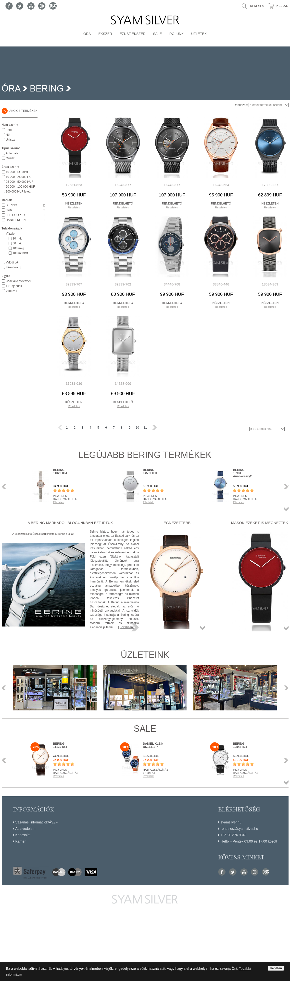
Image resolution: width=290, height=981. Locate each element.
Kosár (282, 6)
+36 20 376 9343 (234, 835)
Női (8, 135)
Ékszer (105, 34)
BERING (47, 88)
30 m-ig (18, 238)
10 (137, 427)
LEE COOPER (15, 215)
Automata (12, 153)
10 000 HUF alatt (17, 172)
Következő (285, 486)
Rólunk (176, 34)
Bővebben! (127, 627)
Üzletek (199, 34)
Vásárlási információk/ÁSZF (36, 822)
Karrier (20, 841)
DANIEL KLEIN (16, 220)
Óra (87, 34)
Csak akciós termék (19, 281)
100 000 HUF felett (18, 191)
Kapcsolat (22, 835)
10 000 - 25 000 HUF (19, 177)
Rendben (276, 968)
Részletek (74, 207)
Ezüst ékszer (133, 34)
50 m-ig (18, 243)
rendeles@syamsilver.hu (239, 829)
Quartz (10, 158)
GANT (10, 210)
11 (145, 427)
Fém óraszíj (13, 267)
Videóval (11, 291)
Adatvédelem (25, 829)
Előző (5, 486)
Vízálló (10, 233)
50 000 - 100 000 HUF (20, 186)
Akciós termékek (20, 111)
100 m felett (20, 253)
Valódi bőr (12, 262)
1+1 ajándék (14, 286)
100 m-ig (18, 248)
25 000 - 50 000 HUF (19, 181)
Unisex (10, 139)
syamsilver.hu (231, 822)
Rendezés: (241, 105)
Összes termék (286, 508)
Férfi (9, 130)
